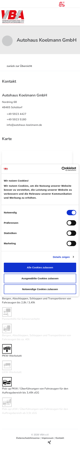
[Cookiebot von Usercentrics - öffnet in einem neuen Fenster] (61, 169)
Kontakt (60, 438)
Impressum (48, 438)
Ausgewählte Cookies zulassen (40, 278)
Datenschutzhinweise (28, 438)
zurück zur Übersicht (17, 66)
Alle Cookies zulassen (40, 267)
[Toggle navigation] (76, 16)
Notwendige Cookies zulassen (40, 289)
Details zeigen (61, 257)
